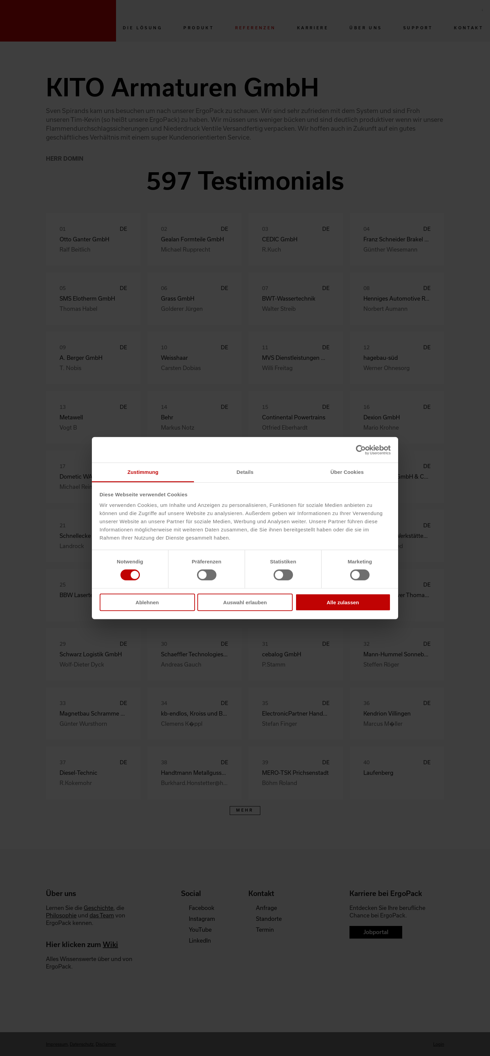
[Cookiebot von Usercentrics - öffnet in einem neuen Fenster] (361, 450)
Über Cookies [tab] (347, 472)
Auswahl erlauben (245, 602)
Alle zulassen (343, 602)
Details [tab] (245, 472)
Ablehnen (147, 602)
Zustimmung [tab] (143, 472)
